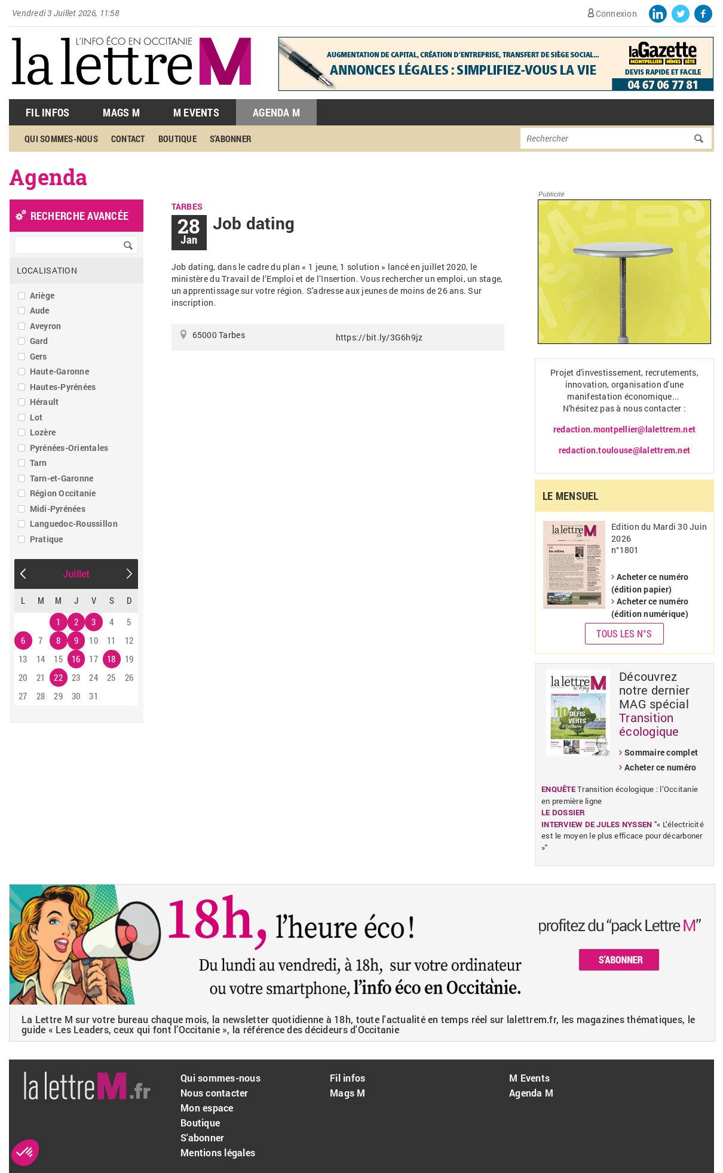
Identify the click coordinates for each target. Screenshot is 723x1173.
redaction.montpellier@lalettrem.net (624, 429)
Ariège (42, 295)
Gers (38, 356)
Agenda (48, 176)
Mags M (121, 112)
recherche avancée (79, 215)
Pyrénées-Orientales (69, 447)
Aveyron (46, 325)
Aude (40, 310)
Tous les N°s (624, 633)
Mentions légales (217, 1152)
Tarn (38, 462)
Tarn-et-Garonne (62, 478)
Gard (39, 340)
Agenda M (276, 112)
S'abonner (231, 139)
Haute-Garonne (59, 371)
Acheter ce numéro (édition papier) (649, 583)
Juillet (76, 573)
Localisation (47, 270)
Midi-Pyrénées (57, 508)
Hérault (44, 401)
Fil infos (347, 1077)
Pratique (46, 539)
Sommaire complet (661, 752)
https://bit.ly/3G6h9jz (379, 337)
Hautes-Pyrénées (63, 386)
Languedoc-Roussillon (74, 523)
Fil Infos (47, 112)
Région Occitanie (63, 493)
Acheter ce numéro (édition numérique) (649, 607)
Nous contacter (214, 1092)
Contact (128, 139)
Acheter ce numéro (660, 767)
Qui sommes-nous (61, 139)
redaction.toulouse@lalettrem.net (624, 450)
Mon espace (207, 1107)
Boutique (177, 139)
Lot (36, 417)
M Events (196, 112)
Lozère (43, 432)
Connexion (616, 13)
